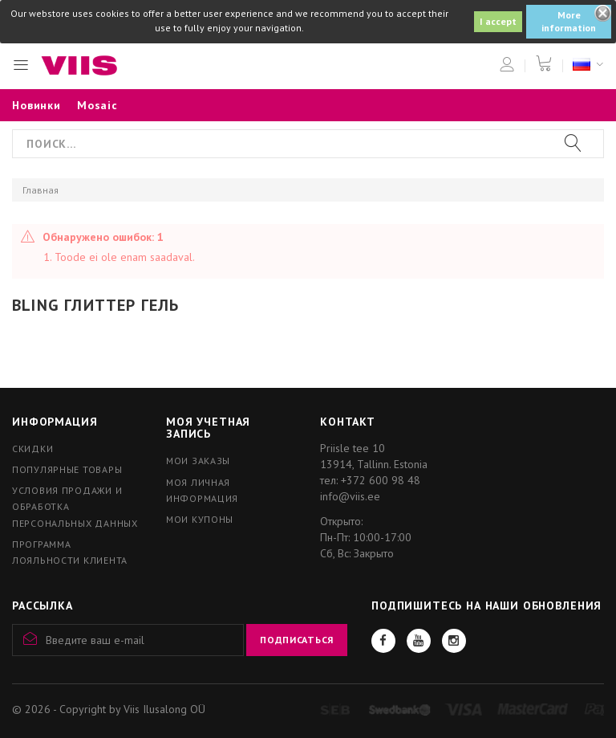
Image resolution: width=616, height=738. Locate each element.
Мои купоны (199, 519)
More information (568, 21)
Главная (40, 190)
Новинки (36, 105)
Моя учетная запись (208, 427)
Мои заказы (198, 461)
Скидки (32, 448)
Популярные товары (67, 469)
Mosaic (97, 105)
